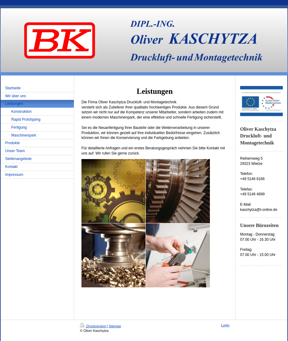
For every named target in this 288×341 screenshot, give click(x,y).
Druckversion (93, 326)
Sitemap (115, 326)
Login (225, 325)
